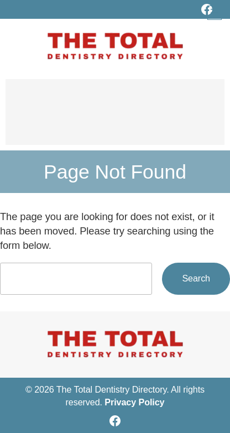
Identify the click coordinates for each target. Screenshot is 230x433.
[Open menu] (214, 13)
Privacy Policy (134, 402)
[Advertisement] (115, 117)
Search (196, 278)
